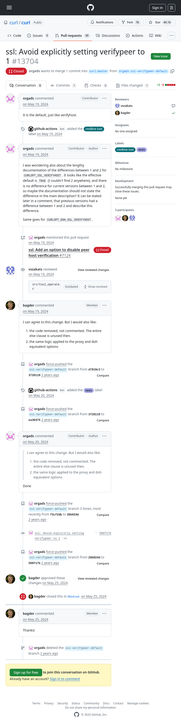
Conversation (26, 85)
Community (91, 703)
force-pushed (56, 364)
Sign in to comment (65, 679)
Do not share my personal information (90, 708)
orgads (34, 71)
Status (76, 703)
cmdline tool (94, 129)
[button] (172, 70)
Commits (63, 85)
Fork (131, 22)
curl (13, 22)
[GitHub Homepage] (76, 715)
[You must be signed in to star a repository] (160, 22)
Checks (96, 85)
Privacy (48, 703)
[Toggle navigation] (9, 7)
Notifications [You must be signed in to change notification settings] (101, 22)
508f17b (105, 533)
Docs (106, 703)
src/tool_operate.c (46, 287)
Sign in (157, 7)
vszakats (35, 269)
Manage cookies (138, 703)
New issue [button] (161, 56)
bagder (28, 305)
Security (62, 703)
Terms (36, 703)
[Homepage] (90, 8)
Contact (118, 703)
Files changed (132, 85)
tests (89, 390)
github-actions (46, 128)
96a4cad (73, 596)
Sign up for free (26, 672)
